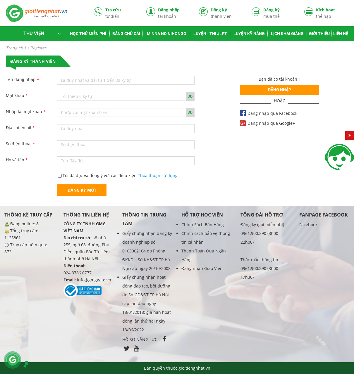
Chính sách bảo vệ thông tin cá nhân (205, 238)
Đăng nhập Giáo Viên (202, 268)
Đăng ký (227, 13)
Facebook (308, 224)
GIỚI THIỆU (319, 33)
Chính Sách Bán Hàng (202, 224)
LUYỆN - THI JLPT (210, 33)
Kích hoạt (332, 13)
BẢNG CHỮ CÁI (126, 33)
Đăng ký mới (82, 190)
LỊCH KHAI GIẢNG (287, 33)
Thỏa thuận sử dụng (158, 175)
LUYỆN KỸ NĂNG (249, 33)
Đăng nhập (174, 13)
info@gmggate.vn (94, 280)
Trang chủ (16, 48)
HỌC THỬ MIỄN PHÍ (88, 33)
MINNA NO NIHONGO (166, 33)
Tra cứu (121, 13)
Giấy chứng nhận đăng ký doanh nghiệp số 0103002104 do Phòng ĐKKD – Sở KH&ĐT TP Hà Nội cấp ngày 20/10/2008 (147, 251)
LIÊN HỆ (340, 33)
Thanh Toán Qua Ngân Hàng (203, 255)
